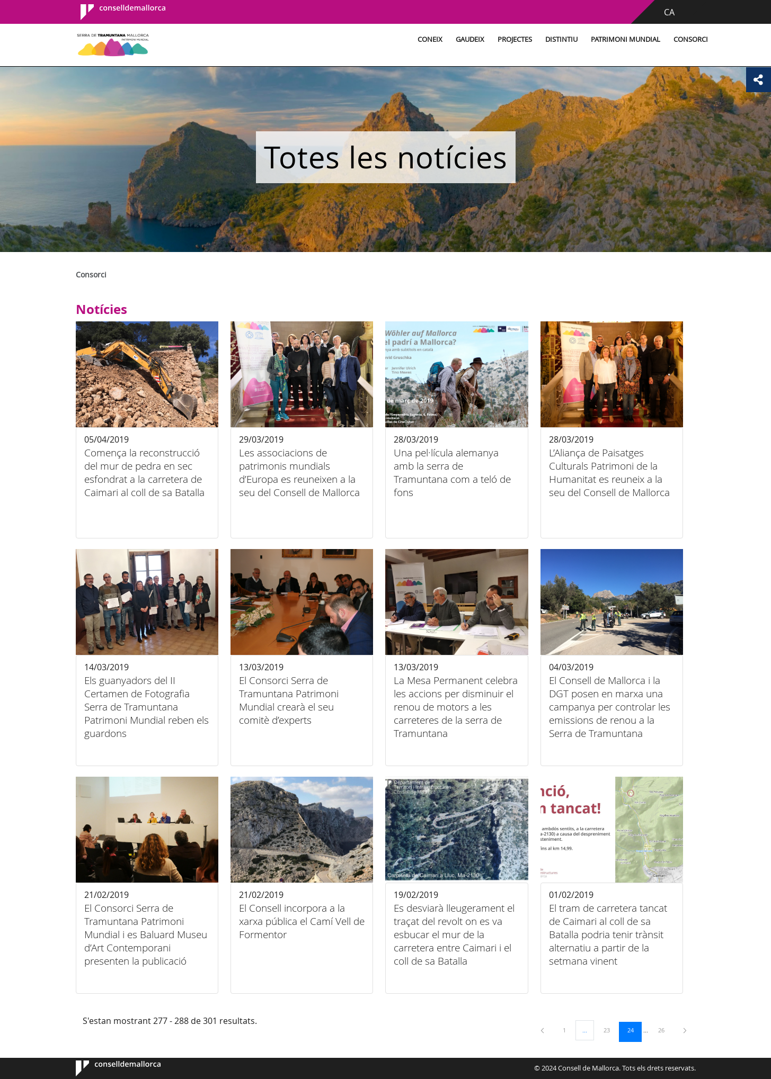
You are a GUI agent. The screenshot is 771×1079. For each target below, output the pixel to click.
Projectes (463, 39)
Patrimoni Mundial (573, 39)
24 (634, 1030)
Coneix (378, 39)
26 (665, 1030)
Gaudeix (418, 39)
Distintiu (509, 39)
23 (610, 1030)
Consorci (639, 39)
